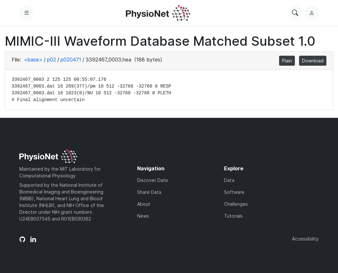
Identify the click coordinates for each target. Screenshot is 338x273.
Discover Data (152, 180)
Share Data (149, 192)
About (143, 204)
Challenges (236, 204)
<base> (33, 59)
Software (234, 192)
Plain (287, 60)
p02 (51, 59)
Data (229, 180)
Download (313, 60)
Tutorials (233, 216)
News (143, 216)
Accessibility (305, 238)
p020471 (71, 59)
